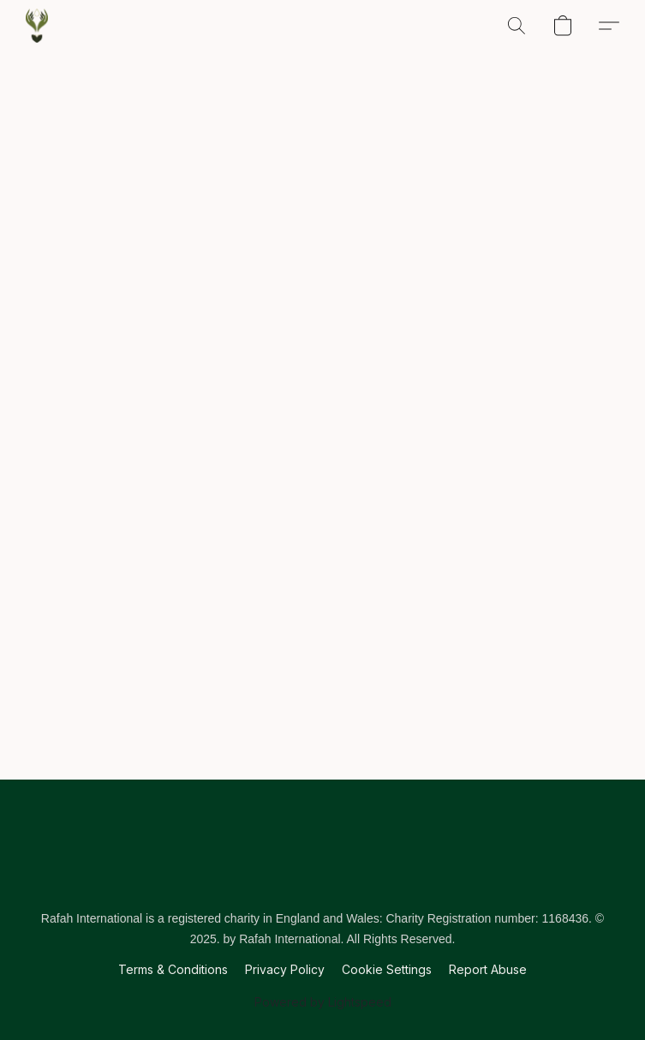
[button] (37, 26)
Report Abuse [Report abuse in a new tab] (488, 969)
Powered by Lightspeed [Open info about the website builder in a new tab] (322, 1002)
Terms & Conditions (173, 969)
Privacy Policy (285, 969)
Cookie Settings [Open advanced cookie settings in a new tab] (387, 969)
